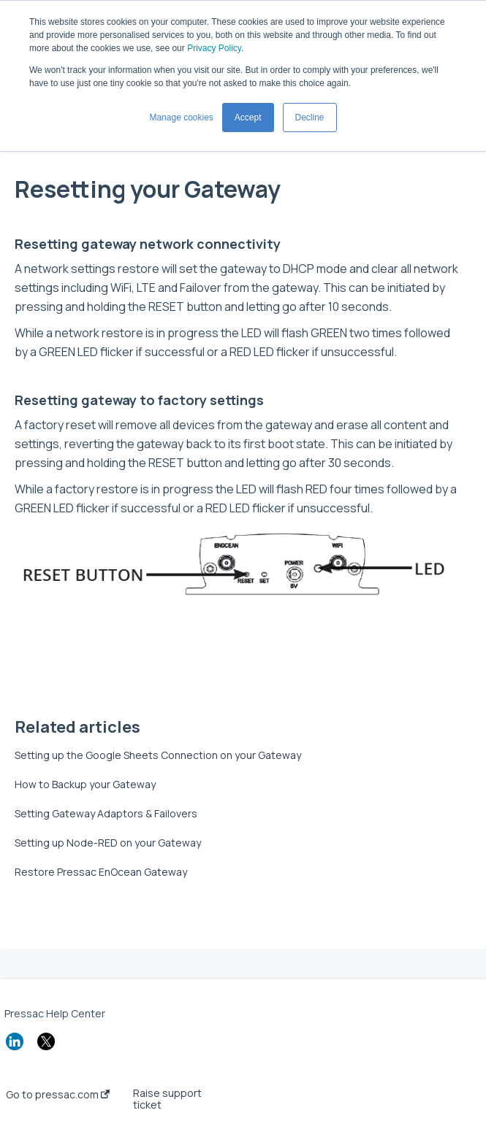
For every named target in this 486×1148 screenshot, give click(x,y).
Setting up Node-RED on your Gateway (108, 843)
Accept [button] (248, 117)
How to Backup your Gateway (85, 784)
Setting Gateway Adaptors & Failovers (106, 813)
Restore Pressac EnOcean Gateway (101, 872)
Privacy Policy (214, 48)
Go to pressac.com (58, 1095)
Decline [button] (309, 117)
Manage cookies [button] (181, 117)
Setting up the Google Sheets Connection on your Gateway (158, 755)
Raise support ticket (167, 1099)
